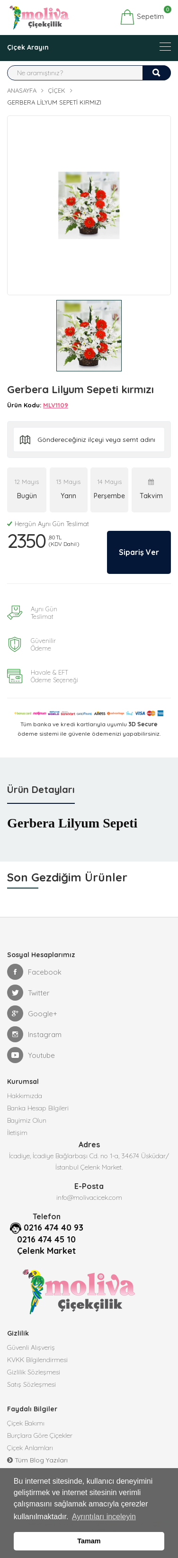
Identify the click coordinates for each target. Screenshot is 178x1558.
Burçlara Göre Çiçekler (39, 1435)
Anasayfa (21, 90)
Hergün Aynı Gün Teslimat (48, 524)
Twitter (28, 993)
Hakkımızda (24, 1095)
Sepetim (142, 17)
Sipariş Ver (139, 552)
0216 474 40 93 (53, 1227)
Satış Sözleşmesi (31, 1384)
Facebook (34, 972)
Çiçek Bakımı (25, 1423)
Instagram (34, 1034)
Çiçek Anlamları (30, 1448)
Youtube (31, 1055)
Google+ (32, 1013)
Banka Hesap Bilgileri (38, 1108)
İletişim (17, 1132)
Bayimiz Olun (26, 1120)
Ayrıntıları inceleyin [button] (104, 1517)
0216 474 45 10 (46, 1239)
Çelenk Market (46, 1250)
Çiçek (56, 90)
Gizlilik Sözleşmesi (33, 1372)
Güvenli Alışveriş (31, 1347)
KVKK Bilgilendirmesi (37, 1360)
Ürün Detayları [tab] (41, 789)
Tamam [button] (88, 1541)
